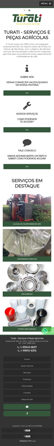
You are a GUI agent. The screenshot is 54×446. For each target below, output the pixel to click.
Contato (27, 393)
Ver (27, 93)
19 (27, 347)
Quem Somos (27, 366)
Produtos (27, 379)
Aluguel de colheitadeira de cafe (27, 224)
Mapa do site (27, 399)
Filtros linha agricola (27, 329)
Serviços (27, 372)
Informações (27, 386)
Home (27, 359)
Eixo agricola (27, 294)
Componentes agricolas (27, 259)
